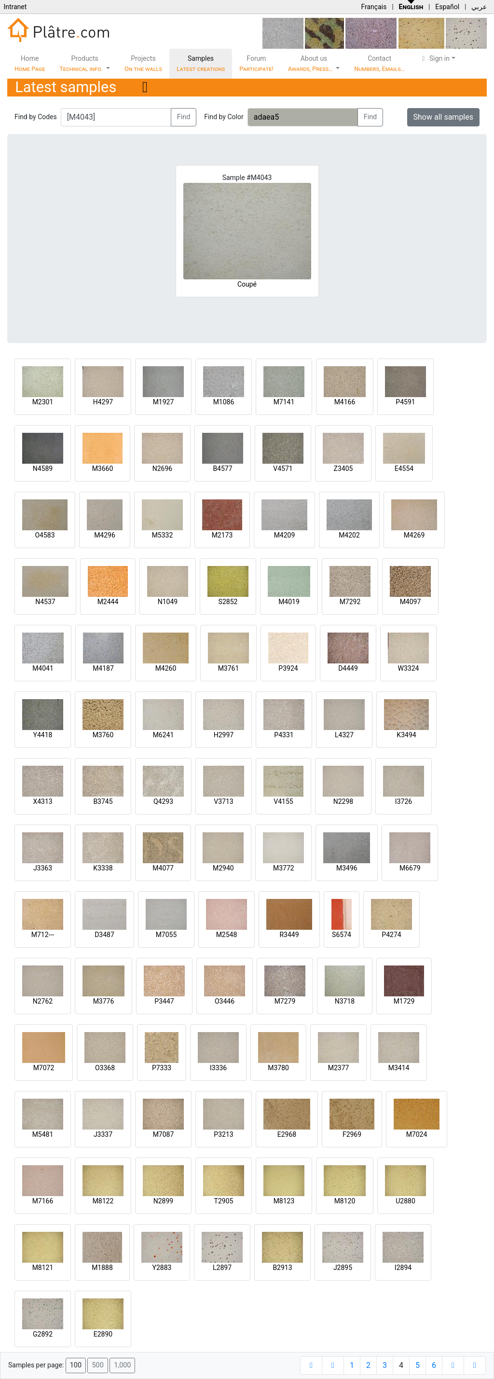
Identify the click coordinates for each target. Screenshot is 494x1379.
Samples (201, 63)
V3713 (223, 801)
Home (29, 63)
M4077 (163, 868)
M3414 (399, 1068)
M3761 (228, 668)
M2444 (108, 602)
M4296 (104, 535)
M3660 (102, 468)
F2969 (352, 1134)
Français (373, 7)
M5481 (43, 1134)
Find (184, 117)
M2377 (338, 1068)
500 (97, 1365)
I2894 (403, 1267)
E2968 (286, 1134)
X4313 (42, 801)
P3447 (164, 1001)
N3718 (345, 1001)
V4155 (283, 801)
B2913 (282, 1267)
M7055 (166, 934)
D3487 (104, 934)
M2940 (223, 868)
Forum (256, 63)
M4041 (43, 668)
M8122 (103, 1201)
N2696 (162, 468)
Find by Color (223, 117)
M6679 (410, 868)
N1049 (168, 602)
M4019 (289, 602)
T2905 (223, 1201)
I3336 (218, 1068)
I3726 (403, 801)
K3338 (102, 868)
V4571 (282, 468)
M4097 (410, 602)
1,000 (122, 1365)
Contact (379, 63)
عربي (479, 7)
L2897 (222, 1267)
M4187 (103, 668)
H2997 (223, 735)
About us (311, 63)
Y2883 (162, 1267)
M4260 (166, 668)
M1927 (163, 402)
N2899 (163, 1201)
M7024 (416, 1134)
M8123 (284, 1201)
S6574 (341, 934)
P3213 (223, 1134)
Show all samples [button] (443, 117)
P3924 (288, 668)
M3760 (103, 735)
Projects (143, 63)
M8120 (345, 1201)
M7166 (43, 1201)
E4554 (404, 468)
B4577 (222, 468)
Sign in (434, 58)
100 (76, 1365)
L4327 (344, 735)
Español (447, 7)
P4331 (283, 735)
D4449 (348, 668)
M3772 (283, 868)
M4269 (414, 535)
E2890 (103, 1334)
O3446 (224, 1001)
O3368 (105, 1068)
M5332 (162, 535)
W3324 (408, 668)
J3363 (42, 868)
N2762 (43, 1001)
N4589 (43, 468)
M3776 (103, 1001)
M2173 (222, 535)
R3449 (289, 934)
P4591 (405, 402)
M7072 (44, 1068)
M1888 (102, 1267)
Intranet (15, 7)
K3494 (406, 735)
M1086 (223, 402)
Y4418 (43, 735)
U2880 (405, 1201)
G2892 (43, 1334)
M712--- (42, 934)
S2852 (228, 602)
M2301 (43, 402)
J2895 (342, 1267)
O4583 (45, 535)
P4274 (391, 934)
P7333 (161, 1068)
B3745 (102, 801)
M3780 (278, 1068)
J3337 (103, 1134)
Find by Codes (35, 117)
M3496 (346, 868)
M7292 (350, 602)
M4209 (284, 535)
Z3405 (343, 468)
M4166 (345, 402)
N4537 (45, 602)
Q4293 (163, 801)
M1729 (404, 1001)
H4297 (103, 402)
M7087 (163, 1134)
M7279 (285, 1001)
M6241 (163, 735)
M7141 (284, 402)
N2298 (343, 801)
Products (81, 63)
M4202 (349, 535)
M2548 (226, 934)
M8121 (43, 1267)
